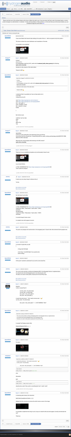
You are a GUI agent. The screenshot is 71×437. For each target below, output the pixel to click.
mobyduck (7, 355)
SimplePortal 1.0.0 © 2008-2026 (17, 434)
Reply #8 (17, 242)
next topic (67, 30)
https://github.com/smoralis (21, 187)
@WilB (29, 63)
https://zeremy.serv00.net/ (21, 188)
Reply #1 (17, 58)
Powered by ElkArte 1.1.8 (4, 434)
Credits (10, 434)
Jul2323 (8, 284)
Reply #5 (19, 176)
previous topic (61, 30)
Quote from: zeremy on (24, 313)
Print (67, 27)
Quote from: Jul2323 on (25, 359)
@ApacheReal (19, 62)
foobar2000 (17, 14)
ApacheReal (8, 36)
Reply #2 (17, 75)
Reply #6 (17, 192)
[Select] (20, 368)
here (43, 23)
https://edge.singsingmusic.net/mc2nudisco (28, 100)
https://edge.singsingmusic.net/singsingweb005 (29, 101)
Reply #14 (18, 355)
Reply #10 (18, 269)
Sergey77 (7, 58)
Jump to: (56, 426)
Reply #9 (17, 258)
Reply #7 (17, 227)
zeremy (8, 176)
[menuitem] (67, 27)
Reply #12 (18, 310)
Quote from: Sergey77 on (25, 78)
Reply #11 (18, 284)
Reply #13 (18, 339)
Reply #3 (17, 130)
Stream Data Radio (35, 14)
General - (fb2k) (26, 14)
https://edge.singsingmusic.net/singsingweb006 (39, 167)
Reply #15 (18, 392)
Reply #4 (17, 149)
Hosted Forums (9, 14)
